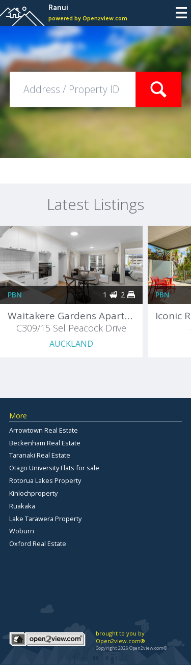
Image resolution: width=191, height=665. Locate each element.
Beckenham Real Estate (44, 442)
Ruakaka (22, 505)
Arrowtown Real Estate (43, 430)
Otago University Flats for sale (54, 467)
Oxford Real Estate (37, 543)
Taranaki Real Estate (39, 455)
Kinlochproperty (33, 493)
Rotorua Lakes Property (45, 480)
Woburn (21, 530)
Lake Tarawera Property (45, 518)
